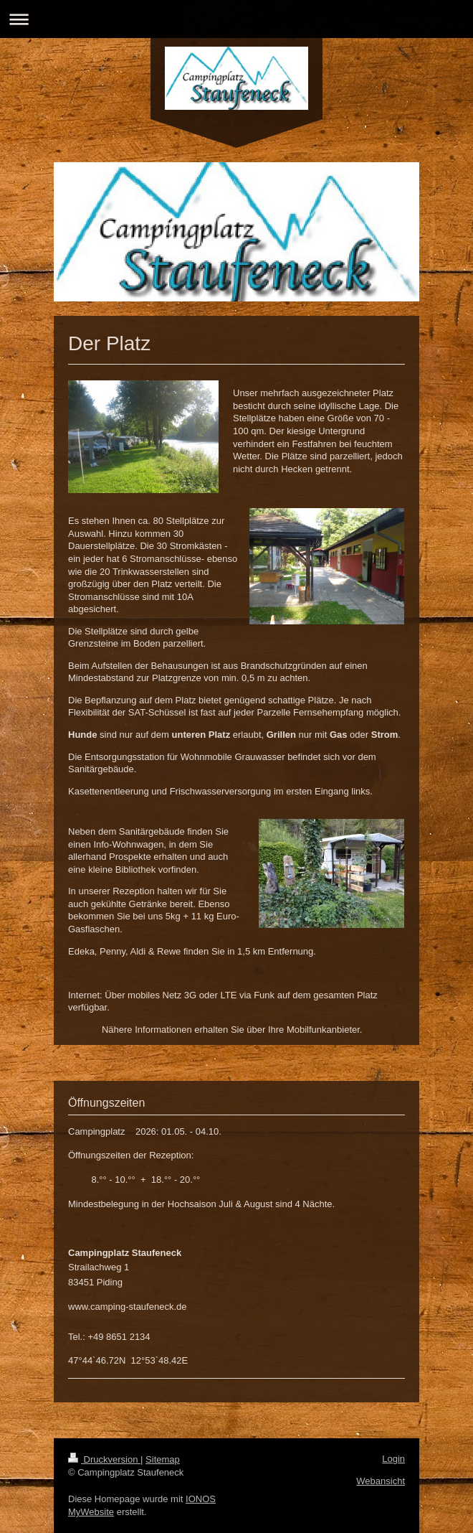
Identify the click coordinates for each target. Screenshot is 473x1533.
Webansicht (380, 1481)
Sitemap (162, 1459)
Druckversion (104, 1459)
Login (393, 1458)
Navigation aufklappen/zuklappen (236, 19)
